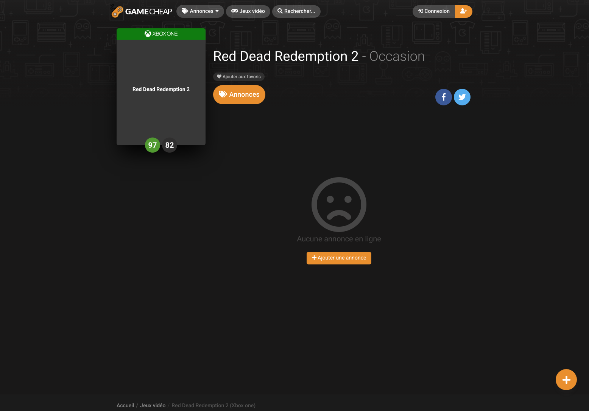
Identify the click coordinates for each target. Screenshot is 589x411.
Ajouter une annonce (339, 258)
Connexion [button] (434, 11)
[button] (296, 11)
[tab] (239, 94)
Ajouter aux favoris (239, 76)
